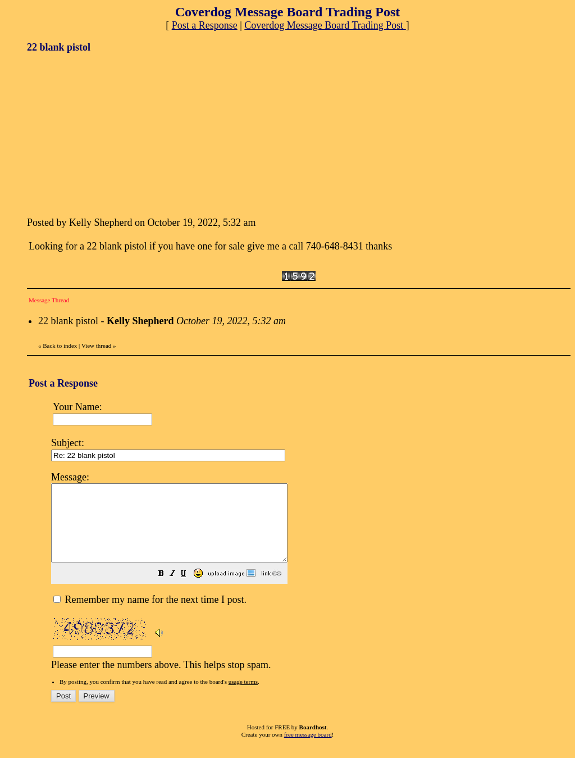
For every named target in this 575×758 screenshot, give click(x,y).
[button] (189, 589)
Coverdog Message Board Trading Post (325, 25)
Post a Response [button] (205, 25)
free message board (308, 749)
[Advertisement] (111, 133)
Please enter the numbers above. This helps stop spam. (307, 577)
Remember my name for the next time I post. (150, 614)
